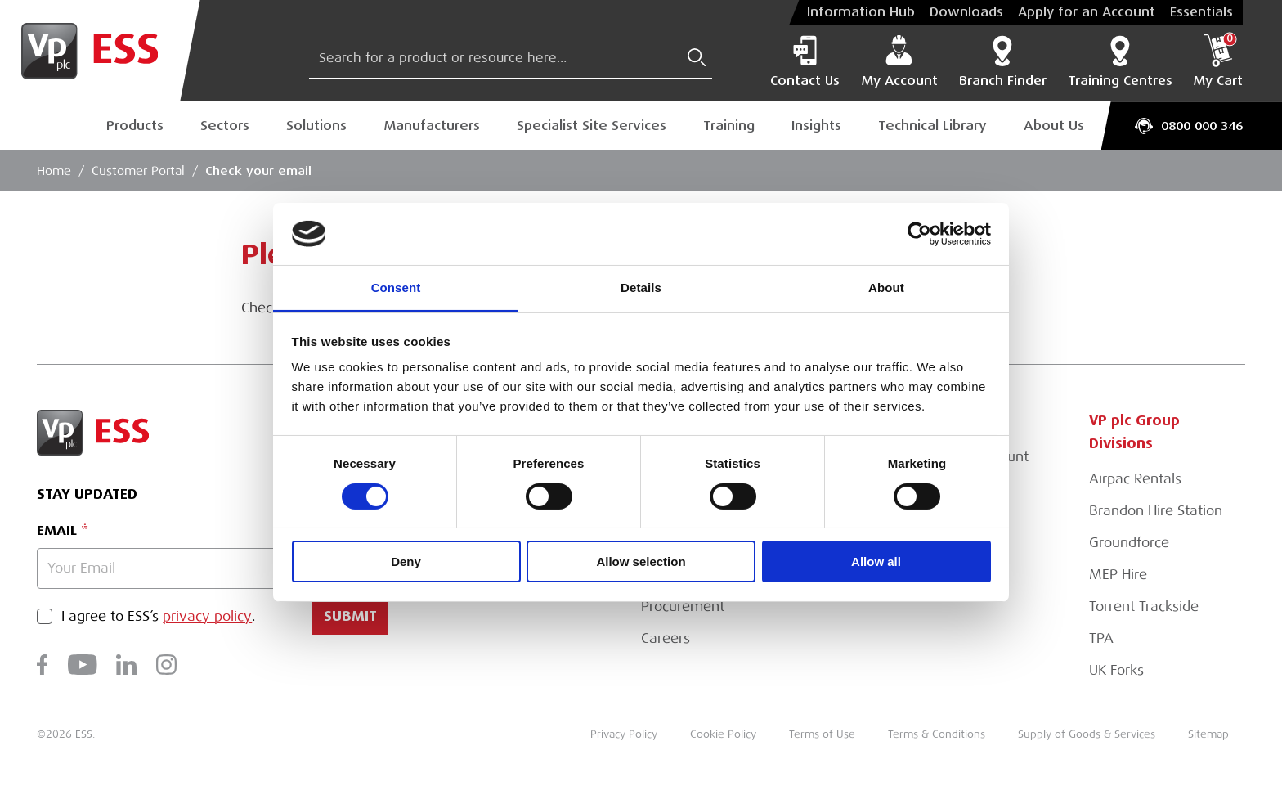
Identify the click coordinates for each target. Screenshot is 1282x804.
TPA (1101, 638)
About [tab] (886, 287)
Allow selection (640, 561)
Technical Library (932, 125)
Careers (665, 638)
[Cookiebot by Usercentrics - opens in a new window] (919, 234)
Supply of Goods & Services (1086, 734)
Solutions (316, 125)
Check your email (258, 170)
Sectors (224, 125)
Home (54, 170)
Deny (406, 561)
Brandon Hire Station (1155, 511)
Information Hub (861, 12)
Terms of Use (822, 734)
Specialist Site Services (591, 125)
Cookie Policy (723, 734)
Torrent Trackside (1144, 606)
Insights (816, 125)
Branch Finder (1003, 61)
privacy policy (207, 616)
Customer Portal (138, 170)
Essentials (1201, 12)
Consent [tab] (396, 287)
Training (729, 125)
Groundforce (1129, 542)
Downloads (966, 12)
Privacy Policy (623, 734)
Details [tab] (641, 287)
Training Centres (1120, 61)
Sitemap (1208, 734)
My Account (899, 61)
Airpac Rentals (1135, 479)
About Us (1054, 125)
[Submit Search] (697, 57)
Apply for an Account (1086, 12)
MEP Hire (1118, 574)
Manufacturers (431, 125)
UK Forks (1116, 670)
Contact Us (805, 61)
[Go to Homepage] (100, 50)
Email (57, 530)
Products (135, 125)
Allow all (876, 561)
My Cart (1218, 61)
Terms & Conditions (936, 734)
